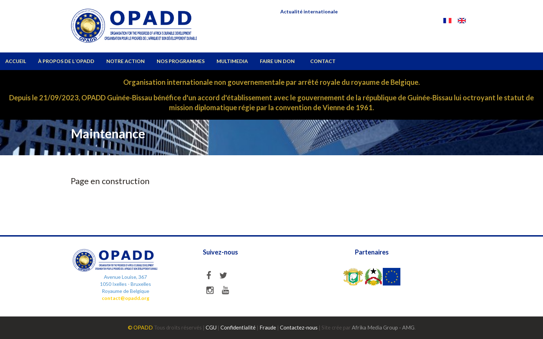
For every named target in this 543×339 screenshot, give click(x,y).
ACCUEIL (15, 61)
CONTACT (323, 61)
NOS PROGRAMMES (181, 61)
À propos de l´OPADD (66, 61)
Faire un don (277, 61)
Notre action (125, 61)
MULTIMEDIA (232, 61)
